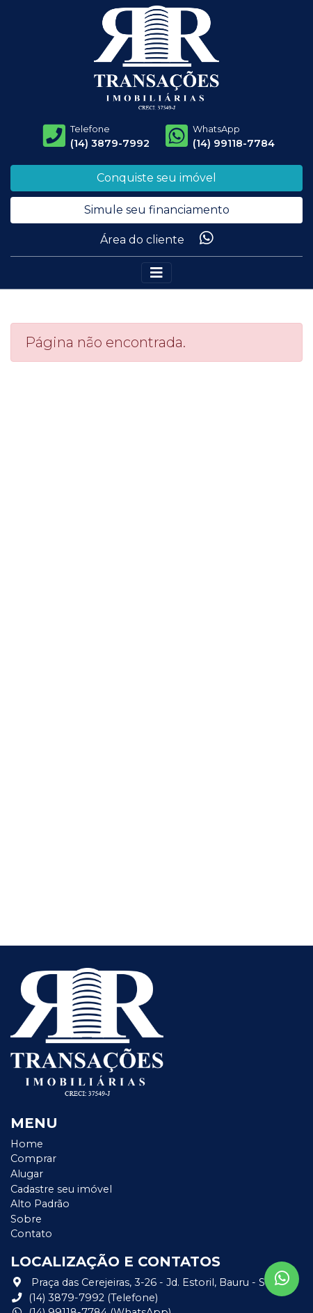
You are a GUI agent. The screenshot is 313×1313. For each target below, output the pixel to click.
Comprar (33, 1158)
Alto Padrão (40, 1203)
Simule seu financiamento (157, 209)
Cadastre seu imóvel (61, 1189)
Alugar (26, 1174)
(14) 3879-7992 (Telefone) (84, 1297)
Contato (31, 1233)
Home (26, 1144)
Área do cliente (142, 239)
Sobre (26, 1219)
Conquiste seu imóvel (156, 177)
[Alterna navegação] (156, 272)
